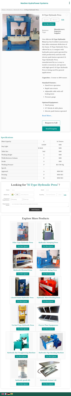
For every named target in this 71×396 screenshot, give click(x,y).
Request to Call (51, 123)
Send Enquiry (51, 129)
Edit (62, 20)
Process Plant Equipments (48, 325)
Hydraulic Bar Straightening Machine (21, 353)
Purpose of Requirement (6, 199)
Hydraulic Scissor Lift (48, 380)
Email (42, 190)
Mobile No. (6, 194)
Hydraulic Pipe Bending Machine (51, 353)
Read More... (47, 116)
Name (7, 190)
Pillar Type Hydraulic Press (22, 242)
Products (9, 10)
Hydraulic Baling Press (48, 270)
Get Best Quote (23, 246)
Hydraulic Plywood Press (22, 270)
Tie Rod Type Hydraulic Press (23, 325)
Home (4, 10)
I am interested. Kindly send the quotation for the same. (39, 204)
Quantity (41, 194)
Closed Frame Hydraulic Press (22, 297)
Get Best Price (49, 24)
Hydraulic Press (18, 10)
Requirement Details (6, 204)
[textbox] (55, 20)
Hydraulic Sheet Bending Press (48, 297)
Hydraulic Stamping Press (48, 242)
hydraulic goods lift (22, 380)
